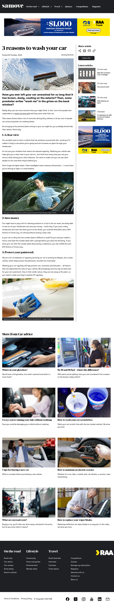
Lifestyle (45, 6)
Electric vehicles (10, 572)
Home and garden (33, 562)
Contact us (75, 576)
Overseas (52, 565)
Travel (57, 6)
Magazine (96, 6)
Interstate (52, 562)
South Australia (55, 558)
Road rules (8, 558)
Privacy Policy (26, 599)
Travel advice (54, 569)
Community (31, 558)
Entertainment (32, 565)
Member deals (31, 569)
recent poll (22, 114)
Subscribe (89, 59)
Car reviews (8, 565)
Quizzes (68, 6)
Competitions (82, 6)
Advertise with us (77, 572)
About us (74, 580)
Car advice (8, 562)
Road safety (9, 569)
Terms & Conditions (11, 599)
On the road (31, 6)
